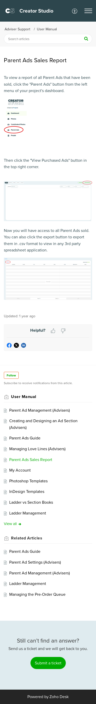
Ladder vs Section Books (31, 502)
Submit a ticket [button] (48, 663)
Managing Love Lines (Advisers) (37, 449)
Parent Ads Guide (24, 438)
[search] (48, 39)
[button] (75, 11)
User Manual (47, 29)
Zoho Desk (59, 697)
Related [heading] (26, 538)
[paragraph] (48, 191)
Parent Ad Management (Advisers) (39, 410)
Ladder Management (27, 513)
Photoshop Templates (28, 481)
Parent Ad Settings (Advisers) (35, 562)
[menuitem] (75, 11)
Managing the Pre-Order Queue (37, 594)
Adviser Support (17, 29)
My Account (20, 470)
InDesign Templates (26, 491)
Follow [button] (11, 375)
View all (13, 524)
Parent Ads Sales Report (30, 460)
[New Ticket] (48, 663)
